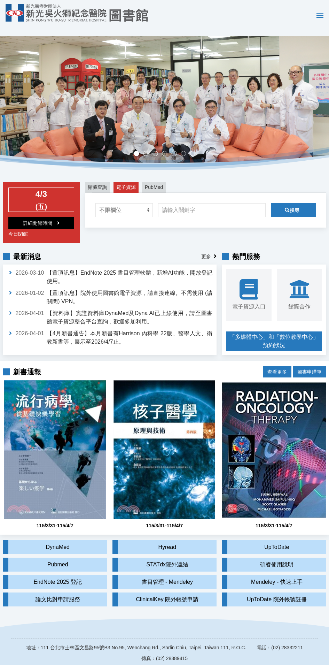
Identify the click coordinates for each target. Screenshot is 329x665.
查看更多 (277, 359)
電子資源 (126, 177)
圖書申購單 (309, 359)
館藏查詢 (97, 177)
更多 (206, 246)
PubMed (154, 177)
